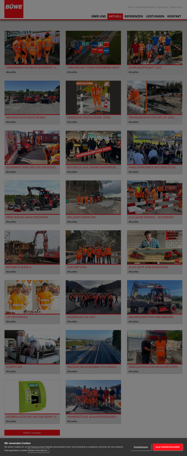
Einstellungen (141, 447)
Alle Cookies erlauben (168, 447)
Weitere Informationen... (38, 450)
